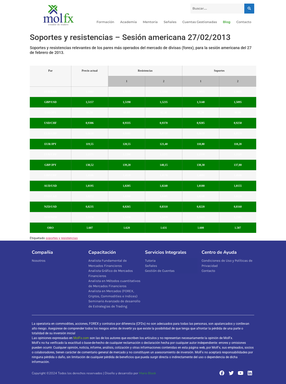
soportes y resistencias (62, 238)
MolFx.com (81, 338)
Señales (170, 22)
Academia (128, 22)
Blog (226, 22)
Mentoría (150, 22)
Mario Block (147, 373)
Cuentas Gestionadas (199, 22)
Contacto (243, 22)
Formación (105, 22)
